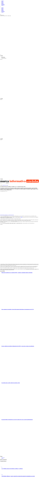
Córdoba (2, 458)
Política (2, 1)
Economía (3, 8)
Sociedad (2, 7)
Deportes (2, 3)
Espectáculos (3, 4)
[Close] (0, 15)
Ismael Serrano (3, 457)
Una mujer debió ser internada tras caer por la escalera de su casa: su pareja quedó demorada (17, 419)
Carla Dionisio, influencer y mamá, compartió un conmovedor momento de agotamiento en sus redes (18, 476)
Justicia (2, 2)
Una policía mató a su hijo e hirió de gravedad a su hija (11, 382)
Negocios (2, 5)
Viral (2, 474)
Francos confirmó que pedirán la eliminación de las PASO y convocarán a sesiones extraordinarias (18, 346)
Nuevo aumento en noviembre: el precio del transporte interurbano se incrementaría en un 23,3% (18, 309)
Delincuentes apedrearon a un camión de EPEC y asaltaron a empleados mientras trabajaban (17, 272)
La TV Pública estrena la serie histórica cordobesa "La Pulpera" (12, 468)
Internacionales (3, 11)
